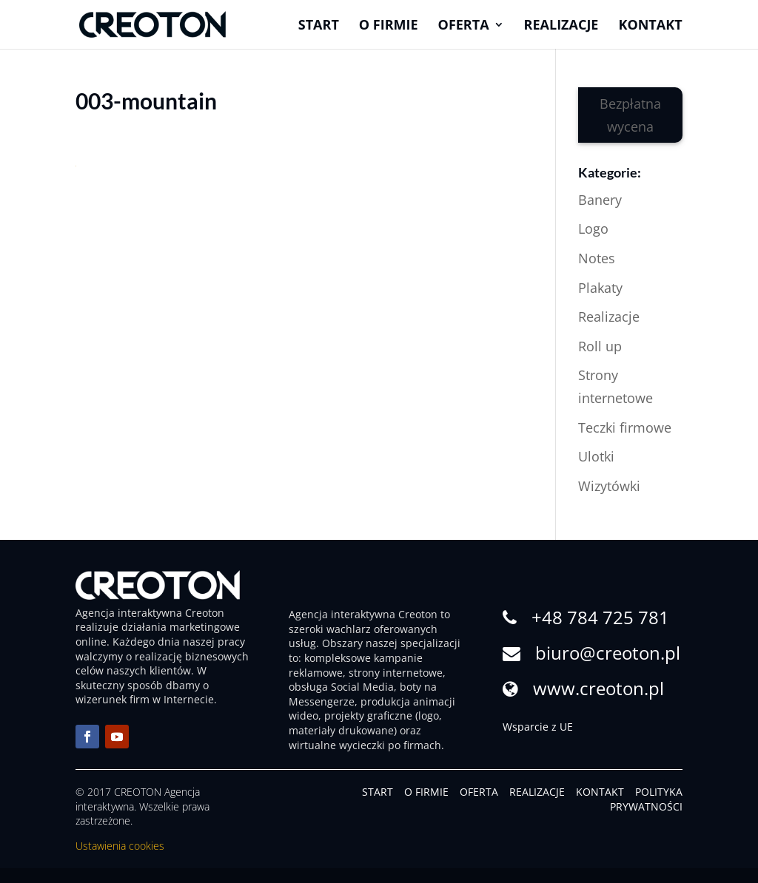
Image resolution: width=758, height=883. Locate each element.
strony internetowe (396, 673)
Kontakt (650, 26)
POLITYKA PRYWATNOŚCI (646, 799)
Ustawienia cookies (120, 846)
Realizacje (561, 26)
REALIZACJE (537, 792)
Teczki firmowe (624, 427)
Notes (596, 258)
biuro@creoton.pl (607, 652)
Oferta (463, 26)
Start (318, 26)
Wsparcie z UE (538, 727)
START (377, 792)
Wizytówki (609, 486)
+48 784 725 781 (600, 617)
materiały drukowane (341, 730)
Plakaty (600, 288)
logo (428, 715)
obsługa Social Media (341, 687)
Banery (600, 200)
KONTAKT (600, 792)
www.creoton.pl (598, 688)
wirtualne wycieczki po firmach (365, 745)
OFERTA (479, 792)
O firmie (388, 26)
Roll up (600, 346)
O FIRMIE (426, 792)
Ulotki (596, 456)
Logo (593, 228)
